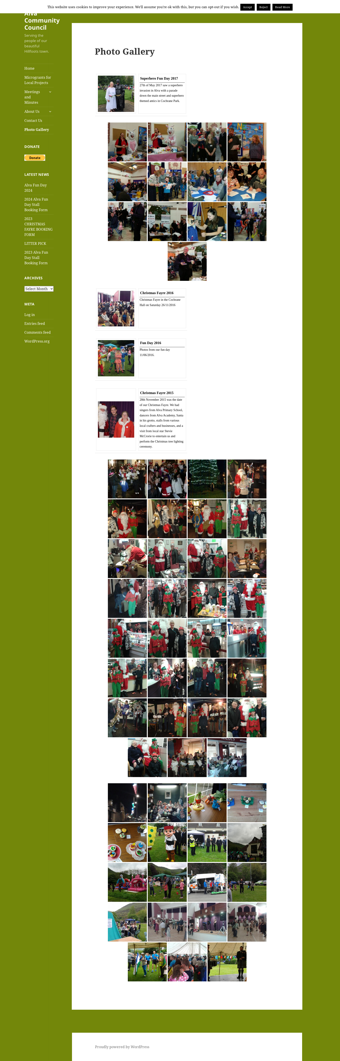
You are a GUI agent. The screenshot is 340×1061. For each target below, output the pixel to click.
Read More (282, 7)
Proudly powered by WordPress (122, 1046)
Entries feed (34, 323)
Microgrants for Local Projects (37, 80)
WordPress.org (37, 341)
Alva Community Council (42, 20)
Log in (29, 314)
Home (29, 68)
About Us (31, 111)
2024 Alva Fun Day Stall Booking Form (36, 204)
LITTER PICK (35, 243)
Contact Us (33, 120)
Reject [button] (263, 7)
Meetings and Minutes (32, 97)
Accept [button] (247, 7)
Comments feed (37, 332)
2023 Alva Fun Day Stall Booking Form (36, 257)
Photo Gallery (36, 129)
